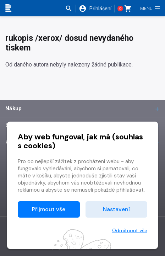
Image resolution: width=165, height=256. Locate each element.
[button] (70, 8)
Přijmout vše (48, 209)
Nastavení (116, 209)
